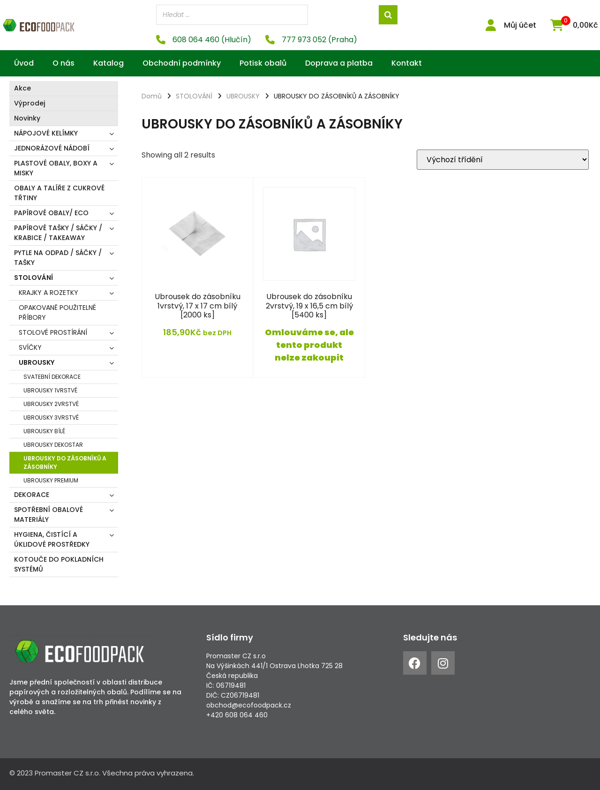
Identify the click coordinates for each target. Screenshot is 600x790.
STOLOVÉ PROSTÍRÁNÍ (53, 332)
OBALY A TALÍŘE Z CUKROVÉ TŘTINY (59, 193)
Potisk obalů (263, 63)
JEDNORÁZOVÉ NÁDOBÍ (52, 148)
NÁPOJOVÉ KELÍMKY (46, 133)
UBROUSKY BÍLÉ (44, 431)
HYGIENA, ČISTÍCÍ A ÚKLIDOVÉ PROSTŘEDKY (52, 539)
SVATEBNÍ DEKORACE (52, 377)
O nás (63, 63)
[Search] (388, 14)
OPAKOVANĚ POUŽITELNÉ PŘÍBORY (57, 312)
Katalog (108, 63)
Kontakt (406, 63)
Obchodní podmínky (181, 63)
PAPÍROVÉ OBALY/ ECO (51, 213)
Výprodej (29, 103)
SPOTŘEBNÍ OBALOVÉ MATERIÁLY (48, 514)
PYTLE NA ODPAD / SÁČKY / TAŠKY (58, 257)
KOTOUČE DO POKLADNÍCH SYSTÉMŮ (59, 564)
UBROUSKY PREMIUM (50, 480)
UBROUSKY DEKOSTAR (53, 445)
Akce (22, 88)
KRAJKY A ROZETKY (48, 292)
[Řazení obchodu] (503, 160)
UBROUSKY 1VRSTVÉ (50, 390)
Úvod (24, 63)
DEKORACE (31, 494)
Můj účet (520, 25)
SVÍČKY (30, 347)
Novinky (27, 118)
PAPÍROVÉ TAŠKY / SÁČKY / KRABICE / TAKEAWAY (58, 232)
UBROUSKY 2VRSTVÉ (51, 404)
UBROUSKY (36, 362)
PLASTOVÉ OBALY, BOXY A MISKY (56, 168)
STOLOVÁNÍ (33, 277)
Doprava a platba (339, 63)
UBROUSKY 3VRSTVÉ (51, 417)
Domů (152, 96)
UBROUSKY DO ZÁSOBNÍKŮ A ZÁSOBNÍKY (64, 462)
